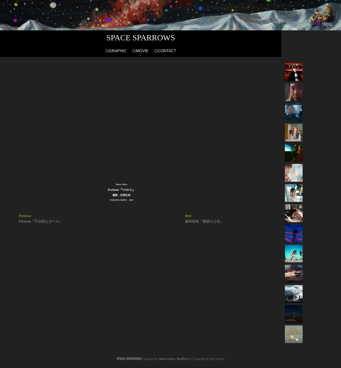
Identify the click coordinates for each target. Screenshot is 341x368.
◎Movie (170, 51)
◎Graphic (146, 51)
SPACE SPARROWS (170, 37)
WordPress (183, 359)
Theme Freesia (166, 359)
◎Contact (195, 51)
